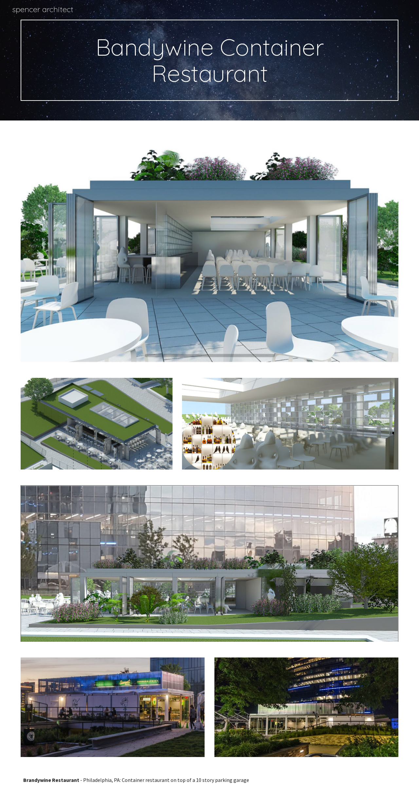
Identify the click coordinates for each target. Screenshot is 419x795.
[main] (209, 60)
